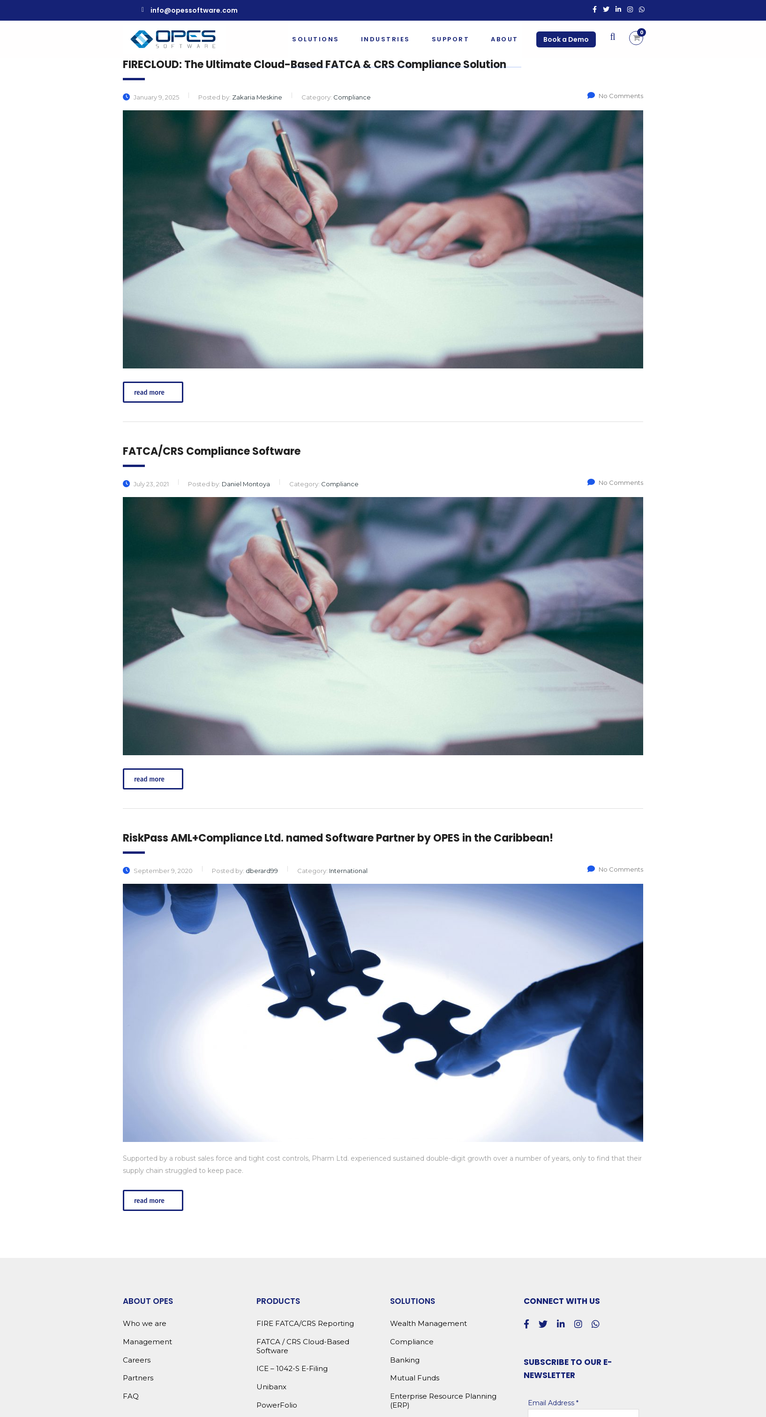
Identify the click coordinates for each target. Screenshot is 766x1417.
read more (154, 393)
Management (147, 1342)
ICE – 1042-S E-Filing (292, 1368)
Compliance (412, 1342)
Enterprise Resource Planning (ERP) (443, 1400)
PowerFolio (276, 1405)
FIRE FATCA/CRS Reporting (305, 1323)
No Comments (615, 96)
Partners (138, 1378)
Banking (405, 1360)
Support (450, 39)
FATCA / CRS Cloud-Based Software (302, 1346)
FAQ (131, 1396)
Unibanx (271, 1387)
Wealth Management (428, 1323)
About (504, 39)
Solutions (314, 39)
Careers (136, 1360)
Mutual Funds (414, 1378)
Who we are (144, 1323)
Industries (384, 39)
